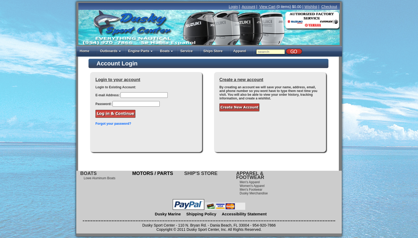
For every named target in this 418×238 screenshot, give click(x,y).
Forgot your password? (113, 124)
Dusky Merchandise (254, 193)
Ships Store (213, 51)
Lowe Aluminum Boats (99, 178)
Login (233, 7)
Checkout (329, 7)
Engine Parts (140, 51)
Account (248, 7)
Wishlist (310, 7)
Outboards (110, 51)
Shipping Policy (201, 214)
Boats (166, 51)
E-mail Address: (107, 95)
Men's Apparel (250, 182)
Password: (103, 104)
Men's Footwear (251, 189)
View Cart (267, 7)
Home (84, 51)
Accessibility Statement (244, 214)
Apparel (239, 51)
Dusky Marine (168, 214)
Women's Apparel (252, 186)
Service (186, 51)
